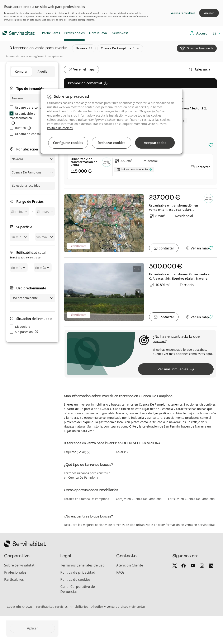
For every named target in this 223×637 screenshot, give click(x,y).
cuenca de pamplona (117, 48)
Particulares (51, 33)
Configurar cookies (68, 142)
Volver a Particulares (183, 13)
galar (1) (122, 452)
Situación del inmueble (34, 318)
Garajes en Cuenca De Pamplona (139, 499)
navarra (84, 48)
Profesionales (74, 33)
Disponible (20, 327)
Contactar (202, 167)
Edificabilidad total (28, 255)
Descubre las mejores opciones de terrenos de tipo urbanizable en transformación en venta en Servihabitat (139, 525)
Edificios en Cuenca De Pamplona (191, 499)
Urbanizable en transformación (23, 116)
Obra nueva (98, 33)
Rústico (18, 128)
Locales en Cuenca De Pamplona (86, 499)
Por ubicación (27, 149)
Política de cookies (60, 128)
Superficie (24, 227)
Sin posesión (21, 332)
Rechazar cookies (111, 142)
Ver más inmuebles (176, 369)
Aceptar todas (155, 142)
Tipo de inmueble (30, 88)
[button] (70, 223)
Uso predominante (31, 288)
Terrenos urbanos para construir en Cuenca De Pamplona (87, 475)
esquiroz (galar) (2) (77, 452)
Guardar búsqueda (200, 48)
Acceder (209, 13)
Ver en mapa (200, 248)
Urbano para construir (29, 107)
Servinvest (120, 33)
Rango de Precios (30, 201)
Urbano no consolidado (29, 134)
